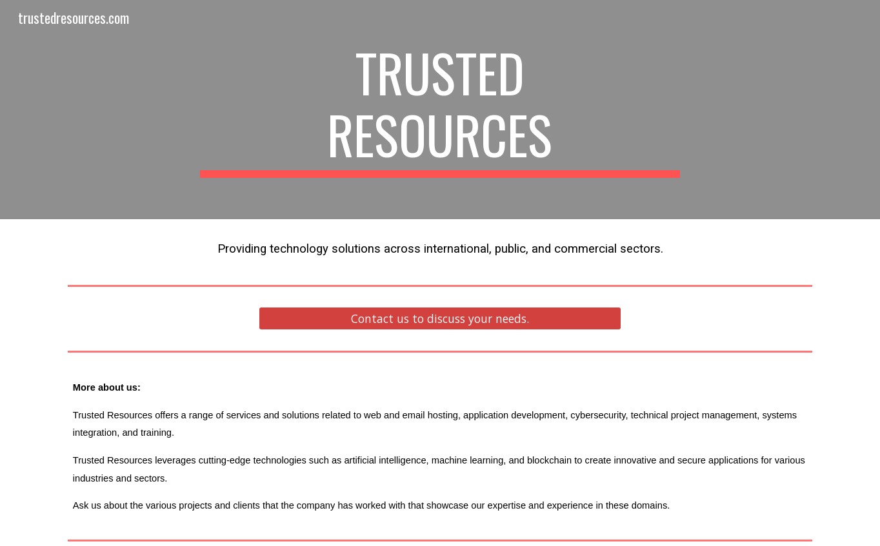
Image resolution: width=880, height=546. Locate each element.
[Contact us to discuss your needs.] (440, 318)
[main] (440, 109)
